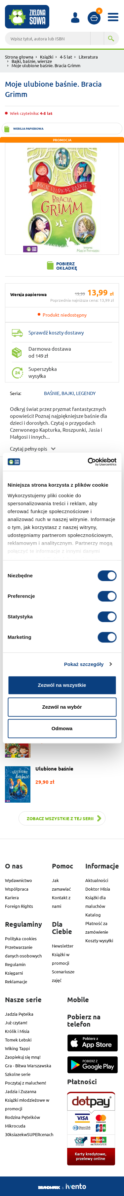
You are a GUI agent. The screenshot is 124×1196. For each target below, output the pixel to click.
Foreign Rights (19, 906)
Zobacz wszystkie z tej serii (60, 818)
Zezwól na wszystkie (62, 685)
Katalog (93, 914)
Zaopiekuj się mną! (23, 1057)
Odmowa (62, 728)
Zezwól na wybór (62, 707)
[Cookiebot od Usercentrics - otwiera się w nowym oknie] (88, 462)
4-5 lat (66, 57)
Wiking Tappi (17, 1048)
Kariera (12, 897)
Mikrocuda (15, 1126)
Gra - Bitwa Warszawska (28, 1065)
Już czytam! (16, 1022)
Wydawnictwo (18, 880)
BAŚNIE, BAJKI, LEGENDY (70, 393)
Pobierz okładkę (66, 265)
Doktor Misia (97, 889)
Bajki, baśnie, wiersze (32, 61)
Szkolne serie (17, 1074)
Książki (46, 57)
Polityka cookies (21, 938)
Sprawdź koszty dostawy (56, 332)
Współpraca (16, 889)
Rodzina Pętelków (22, 1117)
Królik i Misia (17, 1031)
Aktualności (96, 880)
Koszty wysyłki (99, 940)
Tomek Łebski (18, 1039)
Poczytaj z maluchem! (25, 1082)
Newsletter (62, 946)
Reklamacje (16, 981)
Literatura (88, 57)
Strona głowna (19, 57)
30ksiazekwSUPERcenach (29, 1134)
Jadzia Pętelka (19, 1014)
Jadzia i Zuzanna (20, 1091)
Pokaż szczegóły (84, 664)
